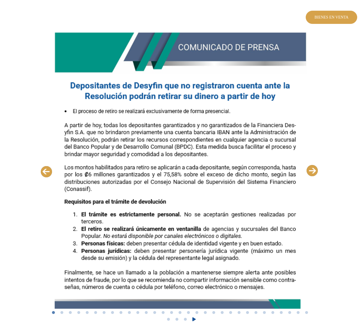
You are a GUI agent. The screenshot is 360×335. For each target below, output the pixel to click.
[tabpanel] (180, 171)
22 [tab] (230, 313)
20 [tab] (214, 313)
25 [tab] (256, 313)
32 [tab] (168, 319)
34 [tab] (185, 319)
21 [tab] (222, 313)
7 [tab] (104, 313)
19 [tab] (205, 313)
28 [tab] (281, 313)
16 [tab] (180, 313)
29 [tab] (289, 313)
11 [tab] (138, 313)
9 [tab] (121, 313)
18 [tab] (197, 313)
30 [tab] (298, 313)
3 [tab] (70, 313)
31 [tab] (306, 313)
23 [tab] (239, 313)
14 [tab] (163, 313)
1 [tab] (53, 313)
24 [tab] (247, 313)
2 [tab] (62, 313)
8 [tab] (112, 313)
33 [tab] (177, 319)
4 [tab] (79, 313)
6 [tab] (95, 313)
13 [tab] (155, 313)
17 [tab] (188, 313)
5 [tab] (87, 313)
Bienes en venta (331, 17)
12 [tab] (146, 313)
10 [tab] (129, 313)
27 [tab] (273, 313)
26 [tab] (264, 313)
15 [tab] (171, 313)
